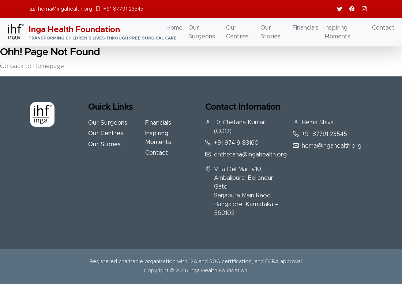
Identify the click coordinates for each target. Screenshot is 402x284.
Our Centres (237, 32)
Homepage (48, 66)
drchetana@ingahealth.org (250, 155)
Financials (306, 28)
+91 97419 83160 (236, 143)
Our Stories (270, 32)
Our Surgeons (201, 32)
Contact (383, 28)
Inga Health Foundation (218, 270)
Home (174, 28)
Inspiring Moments (337, 32)
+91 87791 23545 (123, 9)
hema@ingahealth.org (65, 9)
